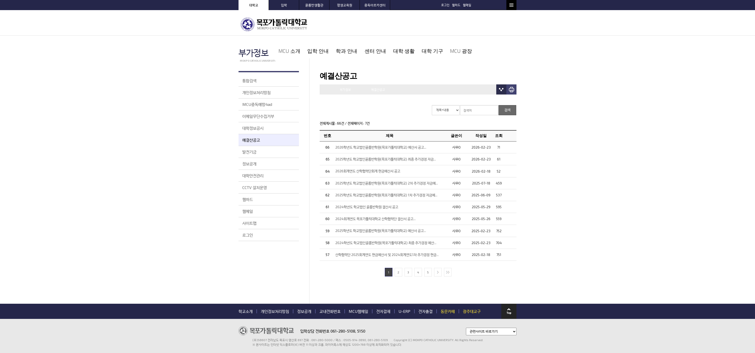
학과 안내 (391, 24)
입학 (284, 5)
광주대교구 (472, 289)
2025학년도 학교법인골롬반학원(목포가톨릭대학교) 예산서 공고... (380, 208)
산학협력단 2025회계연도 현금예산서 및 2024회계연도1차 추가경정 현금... (387, 232)
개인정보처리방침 (256, 92)
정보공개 (249, 163)
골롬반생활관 (314, 5)
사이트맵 (249, 223)
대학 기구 (474, 24)
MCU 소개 (336, 24)
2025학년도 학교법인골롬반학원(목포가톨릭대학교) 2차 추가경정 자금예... (386, 160)
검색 (501, 5)
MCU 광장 (502, 24)
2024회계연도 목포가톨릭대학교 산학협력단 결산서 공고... (375, 196)
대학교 (253, 5)
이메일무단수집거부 (258, 116)
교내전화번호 (330, 289)
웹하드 (481, 4)
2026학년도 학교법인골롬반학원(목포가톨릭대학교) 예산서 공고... (380, 124)
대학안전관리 (253, 175)
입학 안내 (363, 24)
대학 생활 (447, 24)
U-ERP (404, 289)
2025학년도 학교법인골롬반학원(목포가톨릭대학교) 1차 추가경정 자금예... (386, 172)
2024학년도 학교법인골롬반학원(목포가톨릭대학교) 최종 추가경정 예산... (385, 220)
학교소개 (246, 289)
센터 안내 (419, 24)
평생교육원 (344, 5)
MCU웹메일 (358, 289)
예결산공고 (251, 139)
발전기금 (249, 151)
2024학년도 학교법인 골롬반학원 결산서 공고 (366, 184)
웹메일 (492, 4)
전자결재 (383, 289)
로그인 (470, 4)
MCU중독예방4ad (257, 104)
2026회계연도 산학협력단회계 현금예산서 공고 (367, 148)
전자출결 (425, 289)
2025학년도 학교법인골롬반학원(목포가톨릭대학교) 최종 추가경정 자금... (385, 136)
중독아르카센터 (375, 5)
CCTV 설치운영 (254, 187)
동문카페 (448, 289)
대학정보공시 (253, 128)
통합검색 (249, 80)
